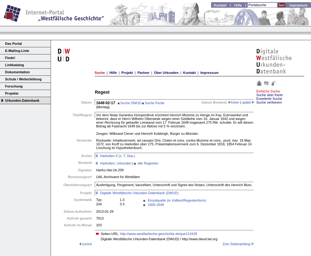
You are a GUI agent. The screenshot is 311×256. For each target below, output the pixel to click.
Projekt (127, 73)
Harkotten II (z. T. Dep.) (117, 156)
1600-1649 (156, 205)
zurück (87, 244)
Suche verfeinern (269, 102)
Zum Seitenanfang (236, 244)
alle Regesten (148, 163)
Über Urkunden (166, 73)
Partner (144, 73)
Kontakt (189, 73)
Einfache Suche (268, 91)
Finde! (10, 58)
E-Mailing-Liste (17, 51)
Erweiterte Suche (269, 98)
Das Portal (13, 43)
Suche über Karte (269, 95)
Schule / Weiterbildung (23, 79)
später (248, 102)
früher (233, 102)
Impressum (209, 73)
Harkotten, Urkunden (116, 163)
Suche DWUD (130, 103)
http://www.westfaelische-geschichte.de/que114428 (158, 234)
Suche (100, 73)
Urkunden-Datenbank (22, 100)
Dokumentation (17, 72)
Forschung (14, 86)
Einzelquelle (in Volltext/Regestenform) (177, 200)
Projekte (12, 93)
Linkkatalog (14, 65)
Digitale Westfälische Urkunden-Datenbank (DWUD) (139, 193)
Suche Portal (153, 103)
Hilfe (113, 73)
